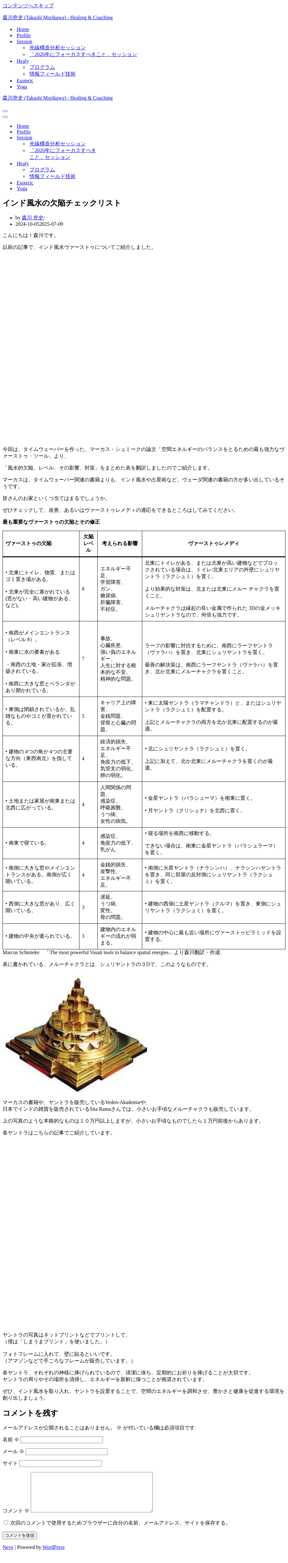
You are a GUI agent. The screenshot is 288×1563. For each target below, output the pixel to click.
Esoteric (25, 80)
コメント (16, 1518)
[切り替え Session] (115, 138)
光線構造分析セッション (57, 47)
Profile (24, 35)
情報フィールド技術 (52, 74)
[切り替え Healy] (115, 164)
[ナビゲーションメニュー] (5, 111)
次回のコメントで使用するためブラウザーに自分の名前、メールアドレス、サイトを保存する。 (120, 1530)
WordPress (54, 1555)
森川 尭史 (33, 217)
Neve (8, 1555)
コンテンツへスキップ (28, 5)
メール (13, 1451)
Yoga (22, 86)
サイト (10, 1463)
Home (23, 29)
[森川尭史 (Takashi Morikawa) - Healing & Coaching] (144, 17)
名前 (11, 1439)
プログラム (42, 67)
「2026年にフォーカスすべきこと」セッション (83, 54)
